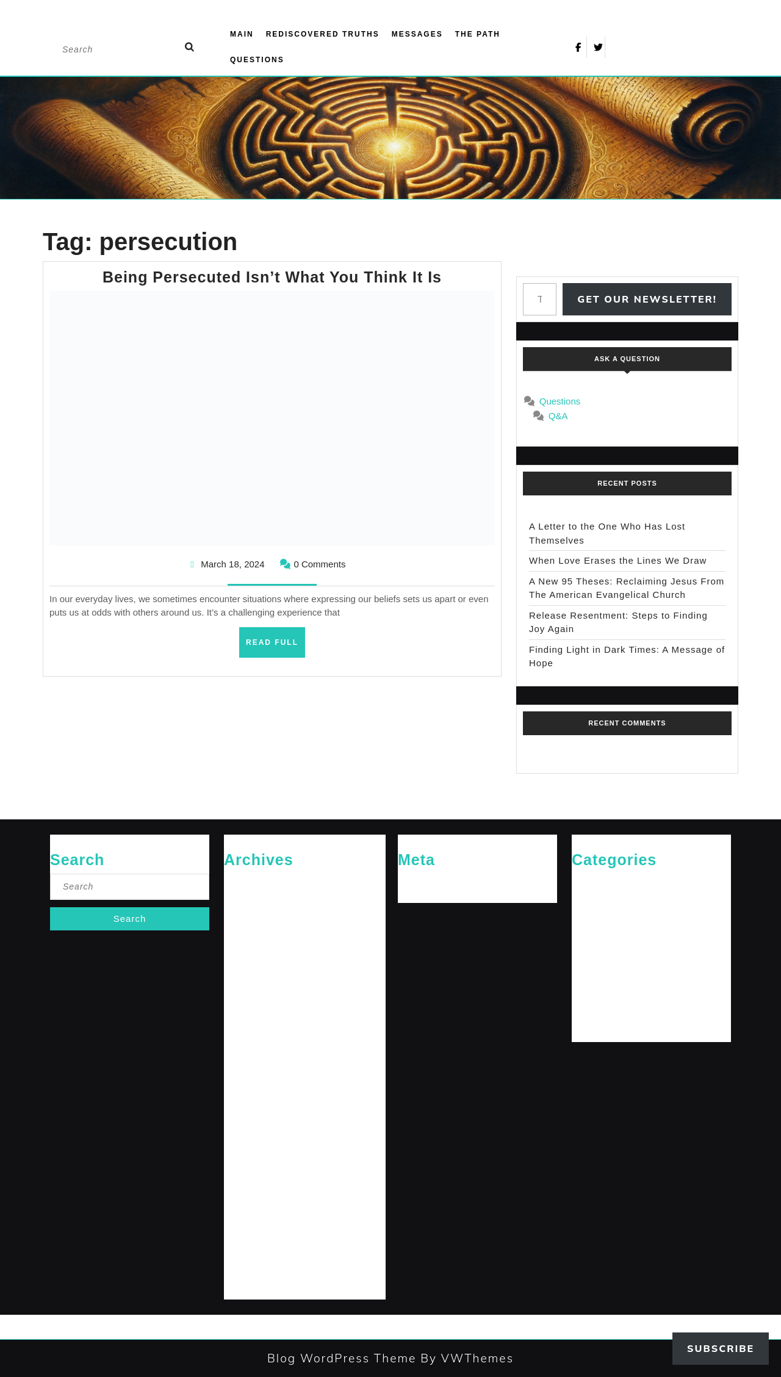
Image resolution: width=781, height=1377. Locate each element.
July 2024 (241, 1101)
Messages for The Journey (619, 963)
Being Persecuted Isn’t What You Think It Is (272, 277)
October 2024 (248, 1042)
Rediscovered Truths (323, 34)
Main (242, 34)
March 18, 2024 (232, 564)
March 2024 (245, 1180)
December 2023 (252, 1240)
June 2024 (242, 1121)
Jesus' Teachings (602, 942)
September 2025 (253, 942)
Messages (417, 34)
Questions (257, 60)
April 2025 (242, 963)
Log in (408, 883)
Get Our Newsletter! (647, 299)
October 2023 (248, 1280)
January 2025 (248, 982)
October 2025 (248, 923)
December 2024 (252, 1002)
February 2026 (250, 883)
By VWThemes (465, 1358)
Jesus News (593, 923)
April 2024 (242, 1161)
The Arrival (591, 1002)
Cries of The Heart (604, 883)
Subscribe (720, 1348)
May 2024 (241, 1141)
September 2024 (253, 1061)
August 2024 (246, 1082)
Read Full (275, 646)
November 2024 (252, 1022)
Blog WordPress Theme (341, 1358)
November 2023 (252, 1260)
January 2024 (248, 1220)
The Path (477, 34)
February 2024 (250, 1201)
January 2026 (248, 903)
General (586, 903)
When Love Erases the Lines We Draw (618, 560)
